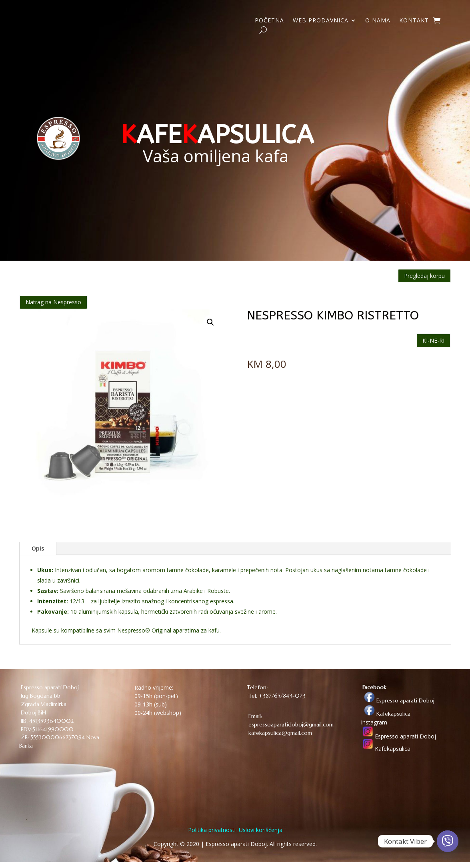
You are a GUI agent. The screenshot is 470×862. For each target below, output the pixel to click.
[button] (210, 322)
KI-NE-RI (433, 340)
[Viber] (447, 841)
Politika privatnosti (212, 830)
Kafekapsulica (385, 713)
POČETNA (269, 21)
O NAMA (377, 21)
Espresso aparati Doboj (397, 700)
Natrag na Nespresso (53, 302)
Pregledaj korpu (424, 275)
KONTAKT (414, 21)
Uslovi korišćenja (259, 830)
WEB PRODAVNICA (320, 21)
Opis (38, 548)
